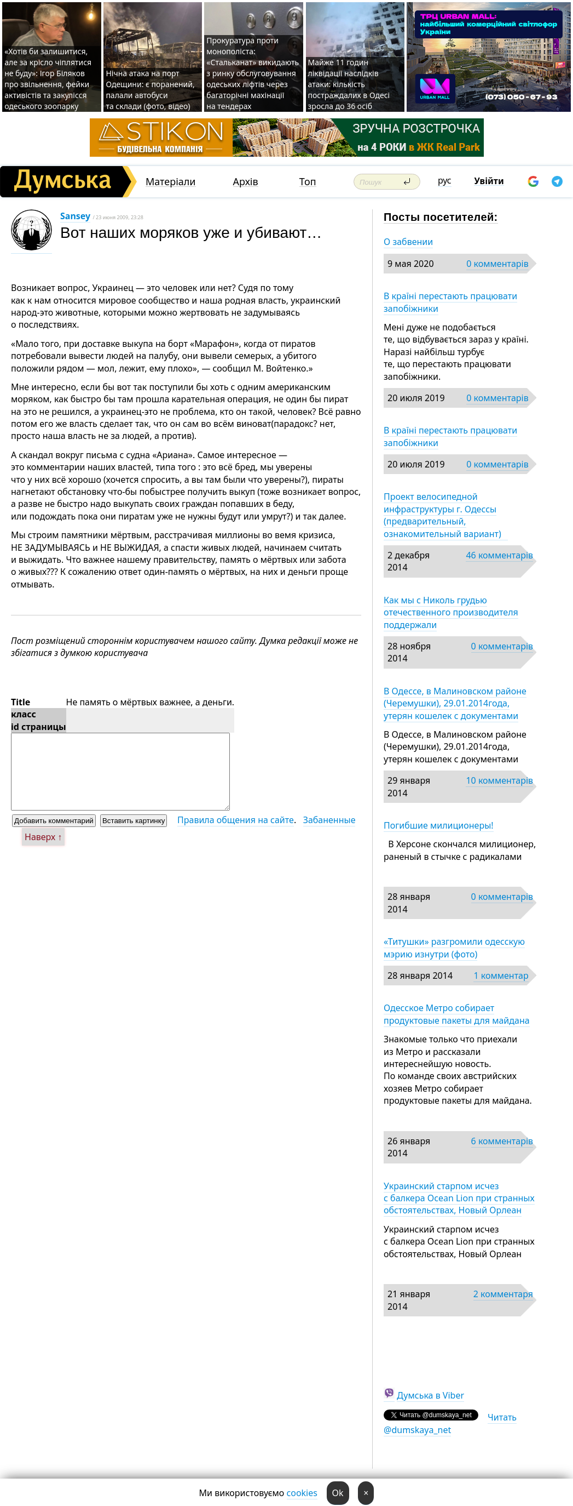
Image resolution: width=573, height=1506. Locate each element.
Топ (307, 181)
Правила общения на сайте (235, 820)
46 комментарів (499, 555)
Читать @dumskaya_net (450, 1423)
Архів (245, 181)
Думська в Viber (430, 1395)
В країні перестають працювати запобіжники (450, 302)
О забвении (408, 242)
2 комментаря (503, 1294)
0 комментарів (497, 264)
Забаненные (329, 820)
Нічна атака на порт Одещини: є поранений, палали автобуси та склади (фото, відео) (150, 89)
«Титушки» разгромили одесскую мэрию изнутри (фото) (454, 947)
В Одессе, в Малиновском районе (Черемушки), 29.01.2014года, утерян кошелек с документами (455, 703)
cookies (302, 1493)
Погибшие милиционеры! (439, 825)
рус (445, 180)
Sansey (75, 216)
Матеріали (171, 181)
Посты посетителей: (441, 217)
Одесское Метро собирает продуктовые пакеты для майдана (457, 1014)
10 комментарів (499, 780)
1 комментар (500, 975)
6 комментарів (502, 1141)
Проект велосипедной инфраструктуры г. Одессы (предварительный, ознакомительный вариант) (446, 514)
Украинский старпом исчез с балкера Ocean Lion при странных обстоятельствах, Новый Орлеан (459, 1198)
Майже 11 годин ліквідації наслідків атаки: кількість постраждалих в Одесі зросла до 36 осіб (349, 84)
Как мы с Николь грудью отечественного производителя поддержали (451, 612)
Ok (338, 1493)
